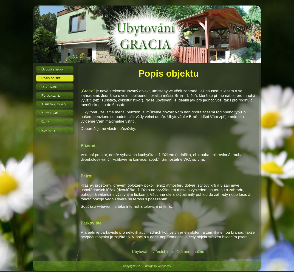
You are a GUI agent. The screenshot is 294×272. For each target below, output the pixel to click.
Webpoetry (164, 266)
